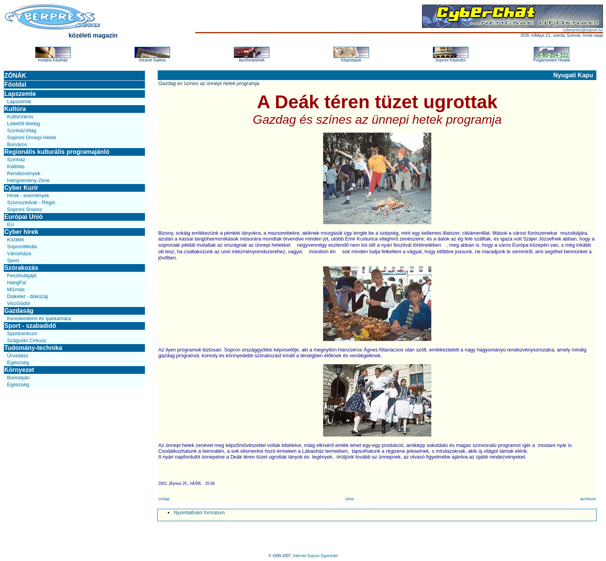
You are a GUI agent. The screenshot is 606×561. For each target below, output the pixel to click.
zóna (349, 499)
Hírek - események (28, 195)
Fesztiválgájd (21, 275)
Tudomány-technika (33, 347)
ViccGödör (18, 303)
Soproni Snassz (24, 209)
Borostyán (18, 377)
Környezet (19, 370)
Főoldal (15, 84)
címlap (163, 499)
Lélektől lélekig (23, 123)
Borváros (17, 144)
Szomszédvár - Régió (31, 202)
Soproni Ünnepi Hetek (31, 137)
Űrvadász (17, 355)
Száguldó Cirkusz (26, 340)
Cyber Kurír (21, 187)
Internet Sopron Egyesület (315, 556)
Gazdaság (19, 310)
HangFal (16, 282)
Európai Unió (23, 216)
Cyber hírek (21, 231)
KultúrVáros (20, 116)
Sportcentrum (22, 333)
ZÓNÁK (15, 75)
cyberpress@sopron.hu (583, 30)
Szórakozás (21, 267)
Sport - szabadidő (30, 325)
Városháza (19, 253)
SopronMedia (22, 246)
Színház (16, 159)
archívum (588, 499)
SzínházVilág (21, 130)
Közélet (15, 239)
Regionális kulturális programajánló (56, 151)
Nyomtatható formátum (199, 512)
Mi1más (16, 289)
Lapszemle (20, 93)
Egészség (18, 362)
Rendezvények (23, 173)
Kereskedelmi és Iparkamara (39, 318)
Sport (13, 260)
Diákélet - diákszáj (27, 296)
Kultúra (15, 109)
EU (10, 224)
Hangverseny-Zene (28, 180)
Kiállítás (16, 166)
